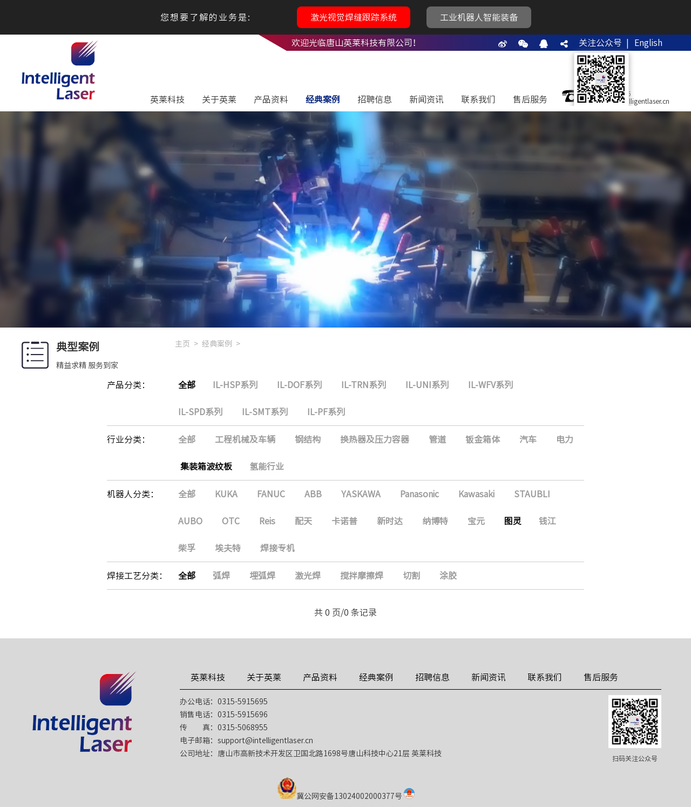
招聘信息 (374, 99)
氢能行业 (266, 466)
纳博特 (435, 521)
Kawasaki (476, 494)
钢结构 (308, 439)
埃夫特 (228, 548)
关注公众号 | (604, 42)
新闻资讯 (426, 99)
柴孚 (186, 548)
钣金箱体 (482, 439)
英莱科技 (167, 99)
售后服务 (530, 99)
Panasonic (419, 494)
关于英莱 (219, 99)
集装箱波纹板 (206, 466)
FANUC (271, 494)
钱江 (547, 521)
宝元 (476, 521)
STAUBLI (532, 494)
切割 (411, 575)
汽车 (528, 439)
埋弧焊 (262, 575)
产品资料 (271, 99)
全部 (186, 385)
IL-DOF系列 (299, 385)
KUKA (226, 494)
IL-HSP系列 (235, 385)
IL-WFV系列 (490, 385)
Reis (267, 521)
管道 (437, 439)
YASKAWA (361, 494)
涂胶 (448, 575)
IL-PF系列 (326, 412)
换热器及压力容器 (374, 439)
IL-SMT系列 (265, 412)
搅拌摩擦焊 (361, 575)
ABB (313, 494)
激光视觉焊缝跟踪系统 (353, 17)
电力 (564, 439)
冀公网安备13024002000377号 (349, 796)
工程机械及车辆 (245, 439)
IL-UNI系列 (427, 385)
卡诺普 (344, 521)
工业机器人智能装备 (479, 17)
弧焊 (221, 575)
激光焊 (308, 575)
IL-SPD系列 (200, 412)
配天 (303, 521)
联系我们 (478, 99)
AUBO (190, 521)
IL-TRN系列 (363, 385)
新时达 (390, 521)
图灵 (512, 521)
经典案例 (323, 99)
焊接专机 (277, 548)
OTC (231, 521)
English (648, 42)
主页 (182, 344)
